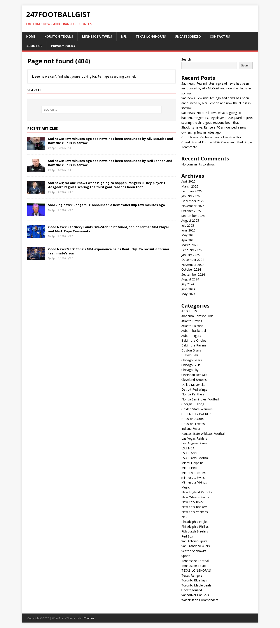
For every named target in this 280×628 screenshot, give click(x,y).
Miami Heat (189, 468)
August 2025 (190, 220)
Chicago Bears (191, 360)
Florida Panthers (193, 394)
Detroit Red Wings (194, 389)
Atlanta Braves (191, 321)
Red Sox (187, 536)
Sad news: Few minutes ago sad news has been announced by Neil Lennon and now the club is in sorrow (110, 163)
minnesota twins (97, 36)
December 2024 (192, 259)
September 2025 (193, 216)
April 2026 (188, 181)
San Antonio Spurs (194, 541)
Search (186, 59)
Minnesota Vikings (194, 482)
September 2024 (193, 274)
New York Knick (192, 502)
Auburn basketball (193, 331)
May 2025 (188, 235)
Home (30, 36)
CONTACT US (220, 36)
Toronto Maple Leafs (196, 585)
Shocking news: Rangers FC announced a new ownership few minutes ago (106, 205)
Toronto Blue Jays (194, 580)
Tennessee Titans (193, 566)
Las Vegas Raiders (194, 438)
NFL (124, 36)
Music (185, 487)
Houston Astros (192, 419)
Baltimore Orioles (193, 340)
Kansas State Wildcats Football (203, 433)
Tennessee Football (195, 561)
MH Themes (86, 618)
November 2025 (192, 206)
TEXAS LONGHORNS (151, 36)
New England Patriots (196, 492)
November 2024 (192, 265)
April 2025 (188, 240)
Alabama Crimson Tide (197, 316)
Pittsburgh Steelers (194, 531)
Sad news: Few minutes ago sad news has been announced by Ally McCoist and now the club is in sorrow (110, 141)
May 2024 (188, 294)
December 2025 (192, 201)
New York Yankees (194, 512)
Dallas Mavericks (193, 385)
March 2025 (189, 245)
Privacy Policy (63, 46)
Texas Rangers (191, 575)
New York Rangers (194, 507)
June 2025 (188, 230)
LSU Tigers (189, 453)
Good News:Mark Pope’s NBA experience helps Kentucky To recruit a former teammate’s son (108, 251)
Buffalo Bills (189, 355)
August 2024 (190, 279)
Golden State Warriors (197, 409)
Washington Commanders (199, 600)
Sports (186, 556)
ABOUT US (34, 46)
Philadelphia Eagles (194, 522)
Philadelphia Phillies (195, 526)
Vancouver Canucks (195, 595)
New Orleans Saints (195, 497)
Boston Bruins (191, 350)
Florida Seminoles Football (200, 399)
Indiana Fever (190, 428)
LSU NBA (187, 448)
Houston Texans (58, 36)
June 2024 (188, 289)
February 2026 (191, 191)
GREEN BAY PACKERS (196, 414)
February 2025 (191, 250)
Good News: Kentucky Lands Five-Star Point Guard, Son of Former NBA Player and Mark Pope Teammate (108, 229)
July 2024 (187, 284)
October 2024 (191, 269)
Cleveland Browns (194, 379)
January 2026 (190, 196)
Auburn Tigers (191, 336)
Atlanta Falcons (192, 326)
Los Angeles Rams (194, 443)
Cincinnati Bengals (194, 375)
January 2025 (190, 255)
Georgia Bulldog (192, 404)
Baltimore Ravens (193, 345)
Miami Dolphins (192, 463)
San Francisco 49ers (195, 546)
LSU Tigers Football (195, 458)
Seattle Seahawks (193, 551)
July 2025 (187, 225)
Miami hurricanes (193, 473)
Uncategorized (188, 36)
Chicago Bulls (190, 365)
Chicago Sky (189, 370)
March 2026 (189, 186)
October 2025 (191, 211)
